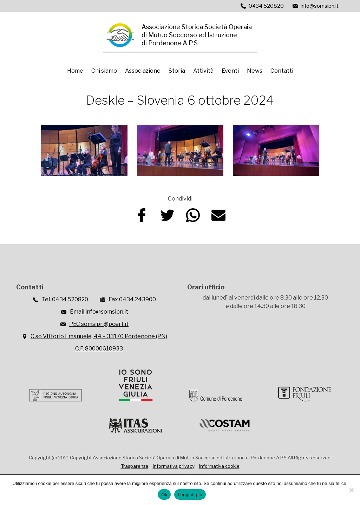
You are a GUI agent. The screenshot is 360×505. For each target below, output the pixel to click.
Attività (203, 70)
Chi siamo (104, 70)
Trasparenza (134, 466)
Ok (164, 494)
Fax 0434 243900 (132, 299)
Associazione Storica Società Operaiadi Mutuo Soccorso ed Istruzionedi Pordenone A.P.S (197, 35)
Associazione (143, 70)
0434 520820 (266, 6)
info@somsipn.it (320, 6)
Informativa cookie (219, 466)
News (254, 70)
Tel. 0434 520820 (65, 299)
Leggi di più (190, 494)
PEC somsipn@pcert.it (99, 324)
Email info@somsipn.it (99, 311)
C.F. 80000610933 (99, 348)
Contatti (281, 70)
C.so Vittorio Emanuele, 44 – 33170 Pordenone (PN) (99, 336)
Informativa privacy (174, 466)
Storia (177, 70)
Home (75, 70)
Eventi (230, 70)
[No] (351, 489)
